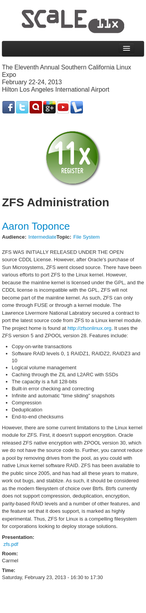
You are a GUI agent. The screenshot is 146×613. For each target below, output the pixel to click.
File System (86, 237)
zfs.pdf (11, 544)
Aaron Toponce (36, 226)
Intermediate (42, 237)
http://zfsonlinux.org (89, 328)
